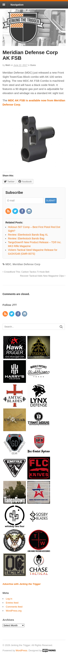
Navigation (17, 4)
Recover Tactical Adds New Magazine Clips (42, 276)
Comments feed (14, 606)
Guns (33, 65)
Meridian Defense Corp (26, 264)
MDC (8, 264)
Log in (9, 598)
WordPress (21, 650)
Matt (7, 65)
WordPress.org (13, 610)
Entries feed (12, 602)
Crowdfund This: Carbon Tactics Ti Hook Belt (26, 272)
